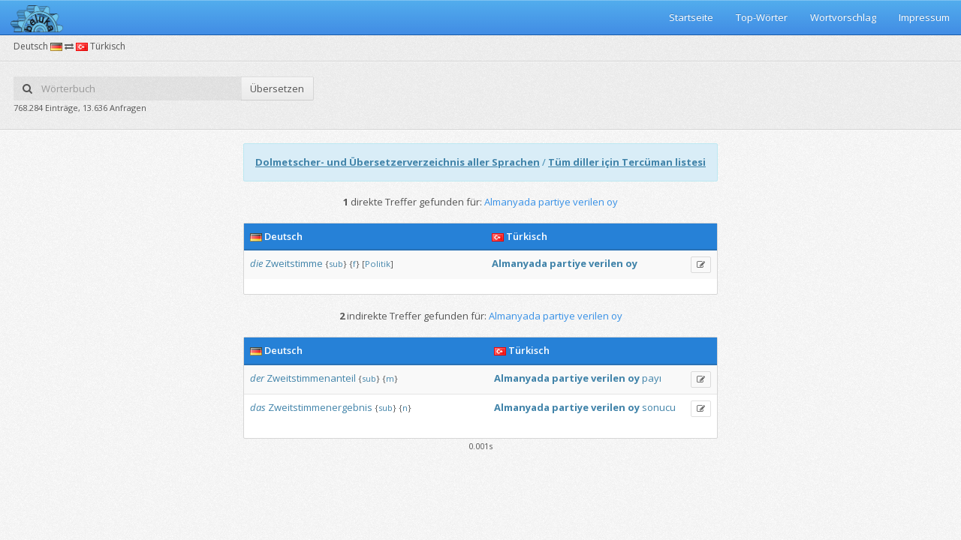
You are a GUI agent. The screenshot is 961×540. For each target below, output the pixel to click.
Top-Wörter (762, 17)
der (257, 378)
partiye (568, 263)
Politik (377, 263)
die (256, 263)
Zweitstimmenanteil (311, 378)
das (258, 407)
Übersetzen (277, 88)
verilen (606, 263)
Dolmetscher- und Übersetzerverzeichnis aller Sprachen (397, 162)
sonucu (659, 407)
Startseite (691, 17)
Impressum (924, 17)
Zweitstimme (294, 263)
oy (631, 263)
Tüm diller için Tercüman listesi (627, 162)
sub (336, 263)
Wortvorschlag (843, 17)
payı (651, 378)
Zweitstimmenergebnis (320, 407)
